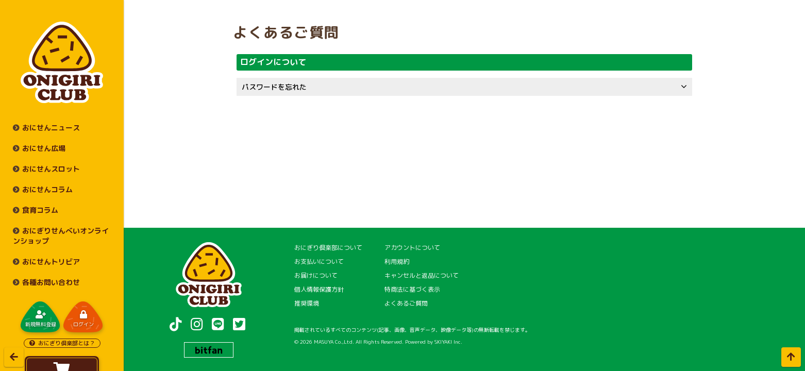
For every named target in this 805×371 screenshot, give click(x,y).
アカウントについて (412, 247)
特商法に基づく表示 (412, 289)
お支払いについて (319, 261)
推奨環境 (306, 303)
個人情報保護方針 (319, 289)
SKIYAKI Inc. (448, 341)
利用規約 (396, 261)
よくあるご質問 (406, 303)
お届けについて (316, 275)
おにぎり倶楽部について (328, 247)
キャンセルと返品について (421, 275)
